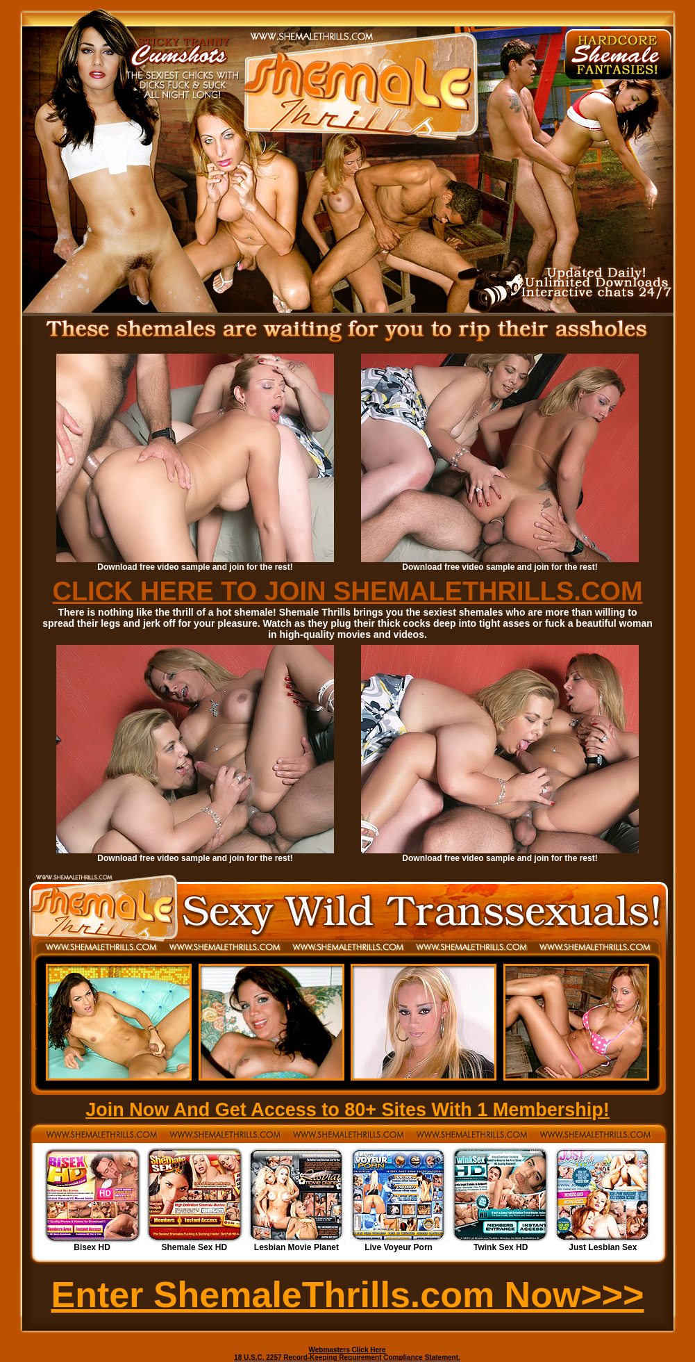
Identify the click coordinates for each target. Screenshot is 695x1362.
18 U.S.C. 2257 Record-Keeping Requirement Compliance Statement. (347, 1357)
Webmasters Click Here (347, 1350)
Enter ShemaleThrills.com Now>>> (347, 1294)
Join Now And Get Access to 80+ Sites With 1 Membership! (347, 1109)
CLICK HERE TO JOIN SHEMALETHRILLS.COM (347, 591)
